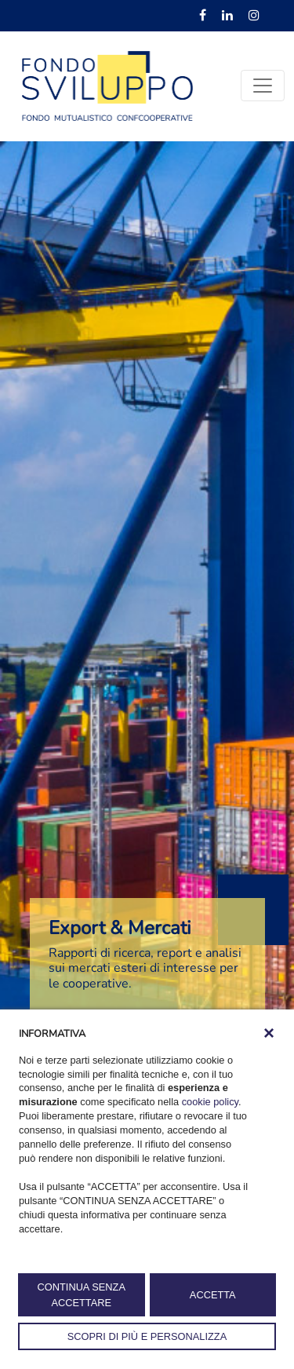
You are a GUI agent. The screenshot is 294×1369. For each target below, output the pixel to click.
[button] (269, 1033)
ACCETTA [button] (213, 1295)
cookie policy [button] (210, 1102)
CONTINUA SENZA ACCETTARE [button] (81, 1294)
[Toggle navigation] (263, 85)
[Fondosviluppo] (107, 84)
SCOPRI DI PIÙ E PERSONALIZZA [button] (147, 1336)
